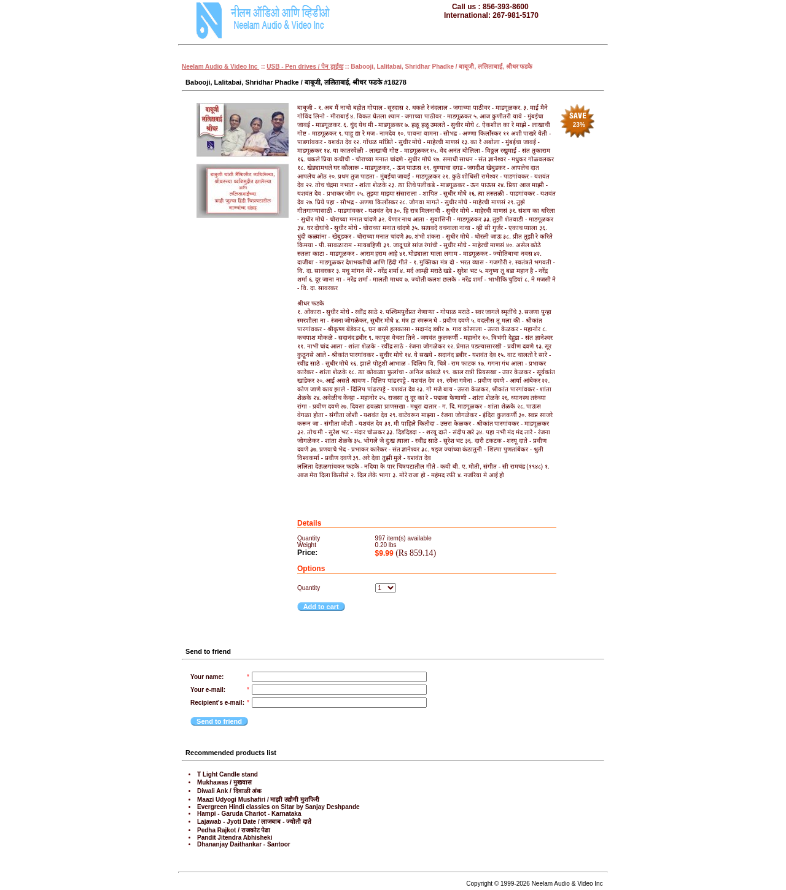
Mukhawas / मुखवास (224, 782)
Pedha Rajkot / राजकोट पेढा (233, 830)
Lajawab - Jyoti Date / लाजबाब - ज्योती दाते (254, 821)
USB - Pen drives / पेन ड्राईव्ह (305, 66)
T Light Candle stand (227, 774)
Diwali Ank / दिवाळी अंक (229, 791)
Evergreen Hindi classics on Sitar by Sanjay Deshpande (278, 807)
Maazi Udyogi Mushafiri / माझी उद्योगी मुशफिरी (258, 799)
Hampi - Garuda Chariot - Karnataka (249, 813)
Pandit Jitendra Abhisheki (234, 837)
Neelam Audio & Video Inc (220, 66)
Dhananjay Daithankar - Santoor (243, 844)
